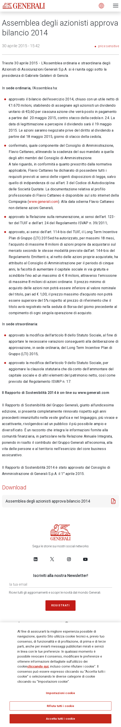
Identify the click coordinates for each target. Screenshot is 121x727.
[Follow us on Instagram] (69, 559)
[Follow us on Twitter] (52, 559)
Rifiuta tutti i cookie (60, 707)
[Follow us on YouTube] (85, 559)
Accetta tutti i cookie (60, 720)
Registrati (60, 605)
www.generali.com (43, 202)
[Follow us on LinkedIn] (35, 559)
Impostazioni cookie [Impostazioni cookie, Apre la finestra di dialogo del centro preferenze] (60, 694)
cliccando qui (38, 668)
